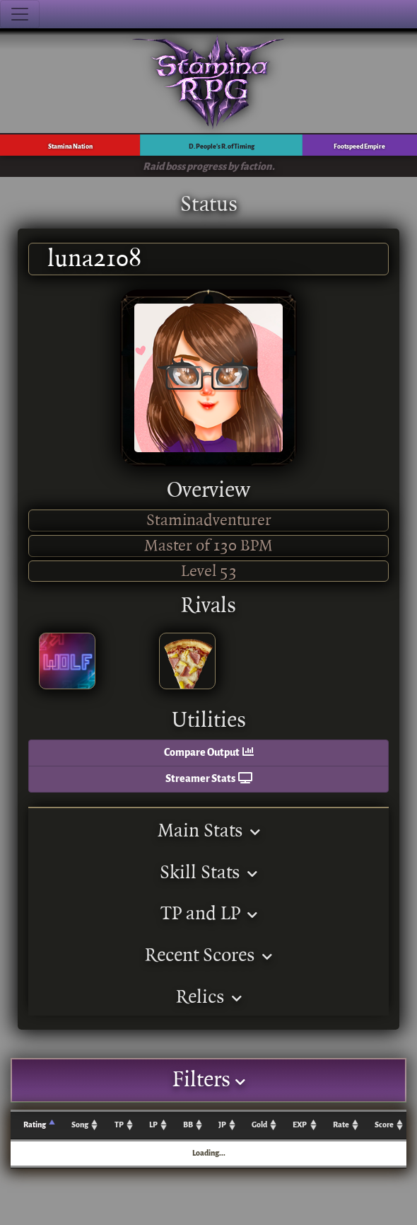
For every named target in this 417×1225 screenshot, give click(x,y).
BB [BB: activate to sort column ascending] (188, 1125)
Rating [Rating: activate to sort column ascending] (34, 1125)
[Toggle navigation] (20, 14)
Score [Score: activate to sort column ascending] (384, 1125)
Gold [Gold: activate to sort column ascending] (259, 1125)
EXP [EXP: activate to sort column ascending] (300, 1125)
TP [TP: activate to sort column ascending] (119, 1125)
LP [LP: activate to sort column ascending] (153, 1125)
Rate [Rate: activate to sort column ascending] (341, 1125)
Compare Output (209, 752)
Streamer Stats (208, 779)
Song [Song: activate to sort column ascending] (79, 1125)
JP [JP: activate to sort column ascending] (222, 1125)
